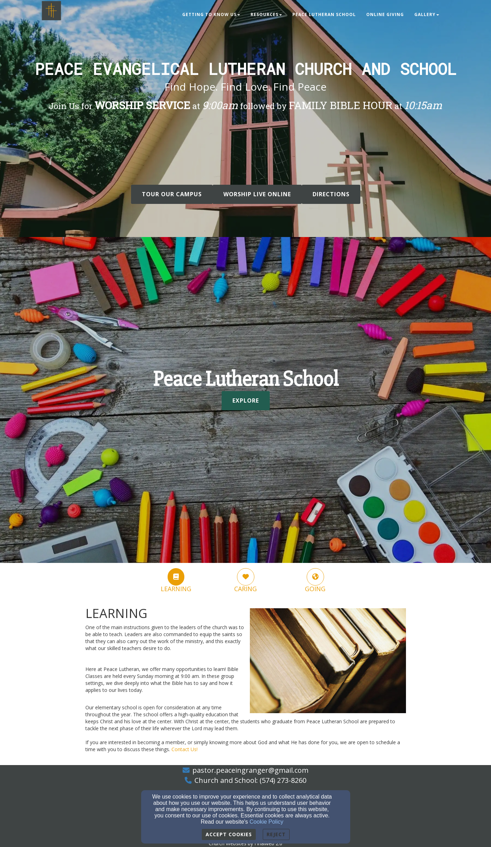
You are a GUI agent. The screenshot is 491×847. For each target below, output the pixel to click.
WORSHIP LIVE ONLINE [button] (257, 194)
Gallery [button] (426, 14)
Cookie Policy (266, 822)
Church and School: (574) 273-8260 (250, 780)
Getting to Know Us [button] (211, 14)
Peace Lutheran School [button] (324, 14)
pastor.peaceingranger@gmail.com (250, 770)
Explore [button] (245, 400)
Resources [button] (266, 14)
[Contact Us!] (184, 749)
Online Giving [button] (385, 14)
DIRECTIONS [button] (331, 194)
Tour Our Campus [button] (172, 194)
